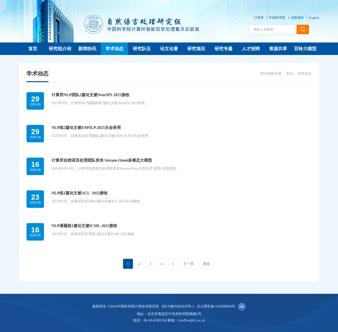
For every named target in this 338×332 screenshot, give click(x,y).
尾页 (206, 264)
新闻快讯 (87, 48)
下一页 (188, 264)
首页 (32, 48)
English (314, 17)
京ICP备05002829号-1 (178, 306)
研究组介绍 (60, 48)
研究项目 (196, 48)
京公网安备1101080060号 (216, 306)
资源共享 (278, 48)
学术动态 (115, 48)
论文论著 (169, 48)
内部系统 (297, 17)
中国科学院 (277, 17)
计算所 (259, 17)
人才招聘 (251, 48)
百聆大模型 (305, 48)
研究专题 (223, 48)
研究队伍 (142, 48)
